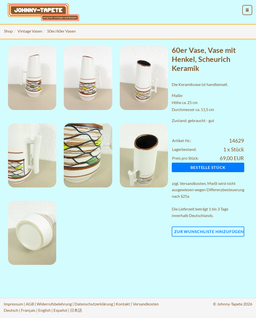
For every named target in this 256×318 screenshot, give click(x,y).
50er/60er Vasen (61, 31)
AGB (30, 303)
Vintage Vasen (30, 31)
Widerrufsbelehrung (54, 303)
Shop (8, 31)
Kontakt (123, 303)
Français (28, 310)
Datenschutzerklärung (93, 303)
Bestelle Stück (207, 167)
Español (60, 310)
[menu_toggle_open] (247, 10)
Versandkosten (193, 183)
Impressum (13, 303)
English (44, 310)
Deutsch (11, 310)
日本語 (76, 310)
